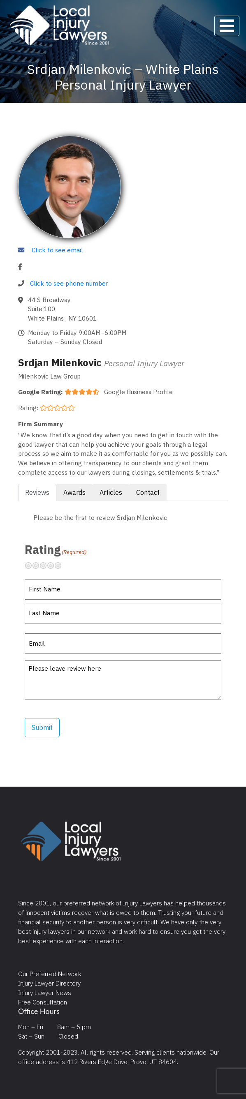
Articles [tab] (111, 492)
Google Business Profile (138, 392)
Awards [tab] (74, 492)
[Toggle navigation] (226, 26)
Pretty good (53, 565)
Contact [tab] (148, 492)
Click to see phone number (69, 283)
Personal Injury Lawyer (144, 363)
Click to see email (57, 250)
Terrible (31, 565)
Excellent (61, 565)
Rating (55, 549)
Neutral (46, 565)
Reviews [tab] (37, 492)
